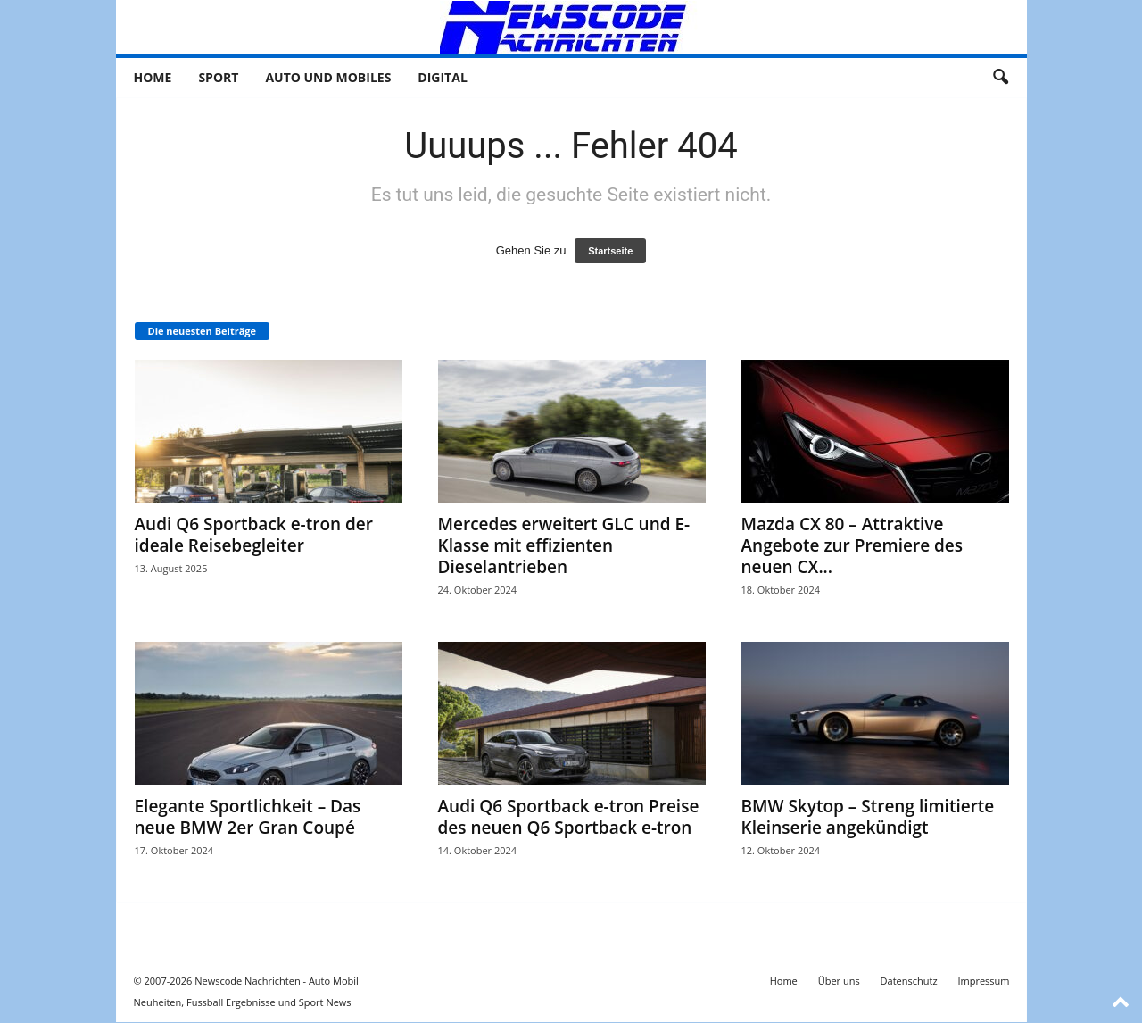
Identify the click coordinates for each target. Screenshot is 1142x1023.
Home (153, 77)
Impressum (983, 980)
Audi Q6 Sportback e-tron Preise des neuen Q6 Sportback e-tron (568, 816)
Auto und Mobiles (328, 77)
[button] (1000, 77)
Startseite (610, 250)
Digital (442, 77)
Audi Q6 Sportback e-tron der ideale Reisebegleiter (254, 534)
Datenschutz (909, 980)
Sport (218, 77)
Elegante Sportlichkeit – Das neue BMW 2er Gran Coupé (248, 816)
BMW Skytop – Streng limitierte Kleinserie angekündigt (868, 816)
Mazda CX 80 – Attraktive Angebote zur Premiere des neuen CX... (852, 545)
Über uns (839, 980)
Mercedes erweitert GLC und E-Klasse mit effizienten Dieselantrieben (564, 545)
